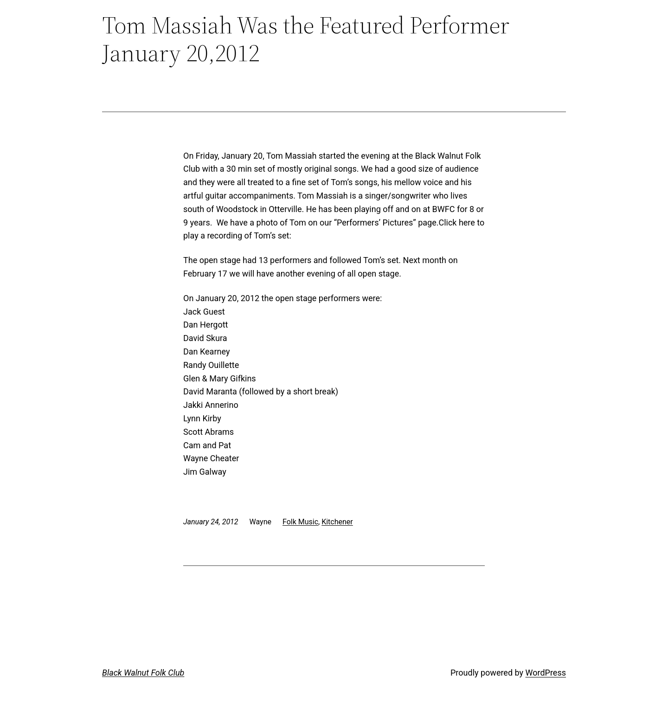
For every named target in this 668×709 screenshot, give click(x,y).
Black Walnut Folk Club (143, 672)
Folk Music (300, 521)
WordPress (546, 672)
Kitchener (337, 521)
